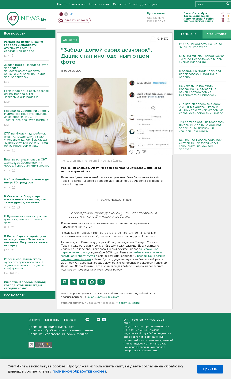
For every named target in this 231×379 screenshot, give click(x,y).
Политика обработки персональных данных (60, 330)
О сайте (34, 320)
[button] (64, 282)
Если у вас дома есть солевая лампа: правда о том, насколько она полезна (26, 97)
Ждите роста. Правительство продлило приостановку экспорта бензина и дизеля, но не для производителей (26, 74)
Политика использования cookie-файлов (58, 334)
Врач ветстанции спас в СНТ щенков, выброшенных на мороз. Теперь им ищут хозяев (26, 165)
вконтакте (66, 14)
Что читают (217, 34)
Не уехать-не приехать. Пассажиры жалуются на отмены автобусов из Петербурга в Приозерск (197, 90)
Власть (62, 4)
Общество (119, 4)
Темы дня (188, 34)
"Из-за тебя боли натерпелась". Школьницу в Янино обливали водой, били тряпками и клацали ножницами (202, 126)
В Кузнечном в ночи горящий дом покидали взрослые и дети (26, 222)
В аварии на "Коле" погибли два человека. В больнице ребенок (200, 74)
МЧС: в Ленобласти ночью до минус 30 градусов (200, 45)
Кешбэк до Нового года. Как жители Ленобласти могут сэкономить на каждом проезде (200, 144)
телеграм (71, 14)
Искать (227, 3)
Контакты (52, 320)
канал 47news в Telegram (103, 297)
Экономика (77, 4)
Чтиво (133, 4)
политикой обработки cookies (79, 371)
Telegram (104, 319)
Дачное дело (149, 4)
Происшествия (98, 4)
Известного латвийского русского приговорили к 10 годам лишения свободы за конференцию (26, 266)
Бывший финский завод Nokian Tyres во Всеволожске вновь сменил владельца (202, 59)
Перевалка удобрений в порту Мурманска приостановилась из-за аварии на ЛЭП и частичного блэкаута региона (26, 118)
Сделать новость (76, 20)
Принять (210, 369)
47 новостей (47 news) (141, 320)
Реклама (70, 320)
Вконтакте (87, 319)
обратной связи (129, 303)
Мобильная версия (61, 14)
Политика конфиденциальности (51, 327)
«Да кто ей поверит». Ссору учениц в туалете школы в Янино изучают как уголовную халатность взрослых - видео (201, 108)
